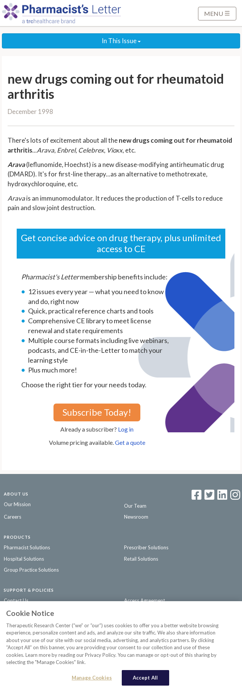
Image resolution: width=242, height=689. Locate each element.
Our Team (135, 506)
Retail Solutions (141, 559)
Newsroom (136, 517)
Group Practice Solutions (31, 570)
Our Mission (17, 504)
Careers (12, 517)
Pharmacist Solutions (27, 547)
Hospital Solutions (24, 559)
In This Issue (121, 41)
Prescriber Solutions (146, 547)
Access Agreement (144, 600)
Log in (126, 429)
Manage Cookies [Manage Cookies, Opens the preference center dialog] (92, 679)
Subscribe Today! (97, 412)
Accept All (145, 679)
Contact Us (16, 600)
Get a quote (130, 442)
